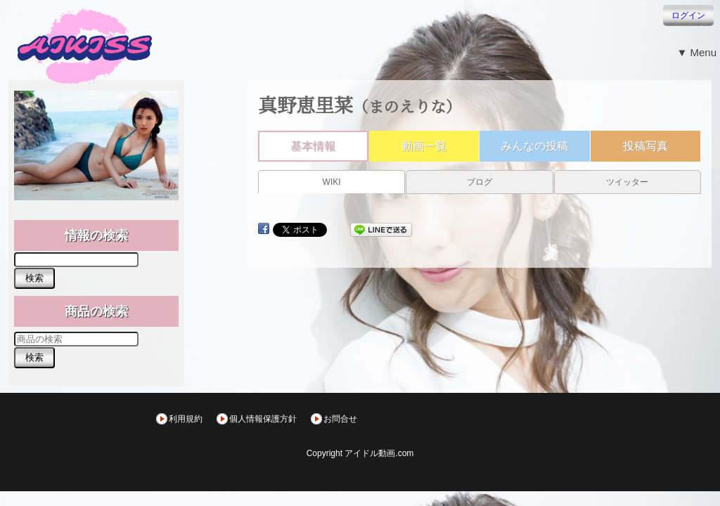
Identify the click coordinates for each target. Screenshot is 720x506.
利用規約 (185, 419)
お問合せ (340, 419)
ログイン (688, 15)
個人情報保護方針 (263, 419)
